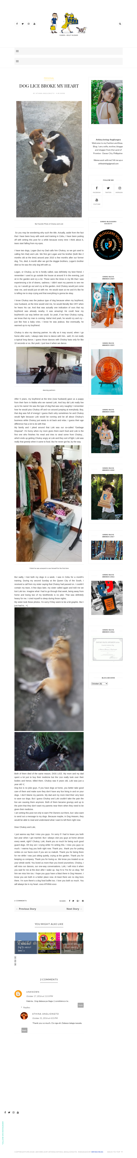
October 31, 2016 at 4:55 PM (45, 1018)
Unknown (33, 991)
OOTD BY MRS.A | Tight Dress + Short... (73, 947)
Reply (81, 1005)
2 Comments (20, 901)
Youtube (96, 201)
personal (49, 78)
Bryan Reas (97, 1152)
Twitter (108, 189)
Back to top (115, 1152)
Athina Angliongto (45, 1013)
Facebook (97, 189)
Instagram (120, 189)
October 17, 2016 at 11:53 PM (39, 996)
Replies (26, 1007)
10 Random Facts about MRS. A (24, 947)
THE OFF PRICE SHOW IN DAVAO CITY (49, 947)
